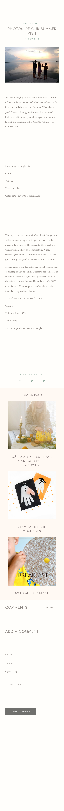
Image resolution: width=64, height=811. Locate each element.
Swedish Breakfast (32, 566)
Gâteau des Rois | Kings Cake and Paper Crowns (32, 434)
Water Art (9, 180)
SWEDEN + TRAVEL (32, 23)
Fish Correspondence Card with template (24, 327)
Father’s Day (11, 320)
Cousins (9, 173)
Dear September (12, 188)
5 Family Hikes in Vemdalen (32, 502)
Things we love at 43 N (15, 313)
